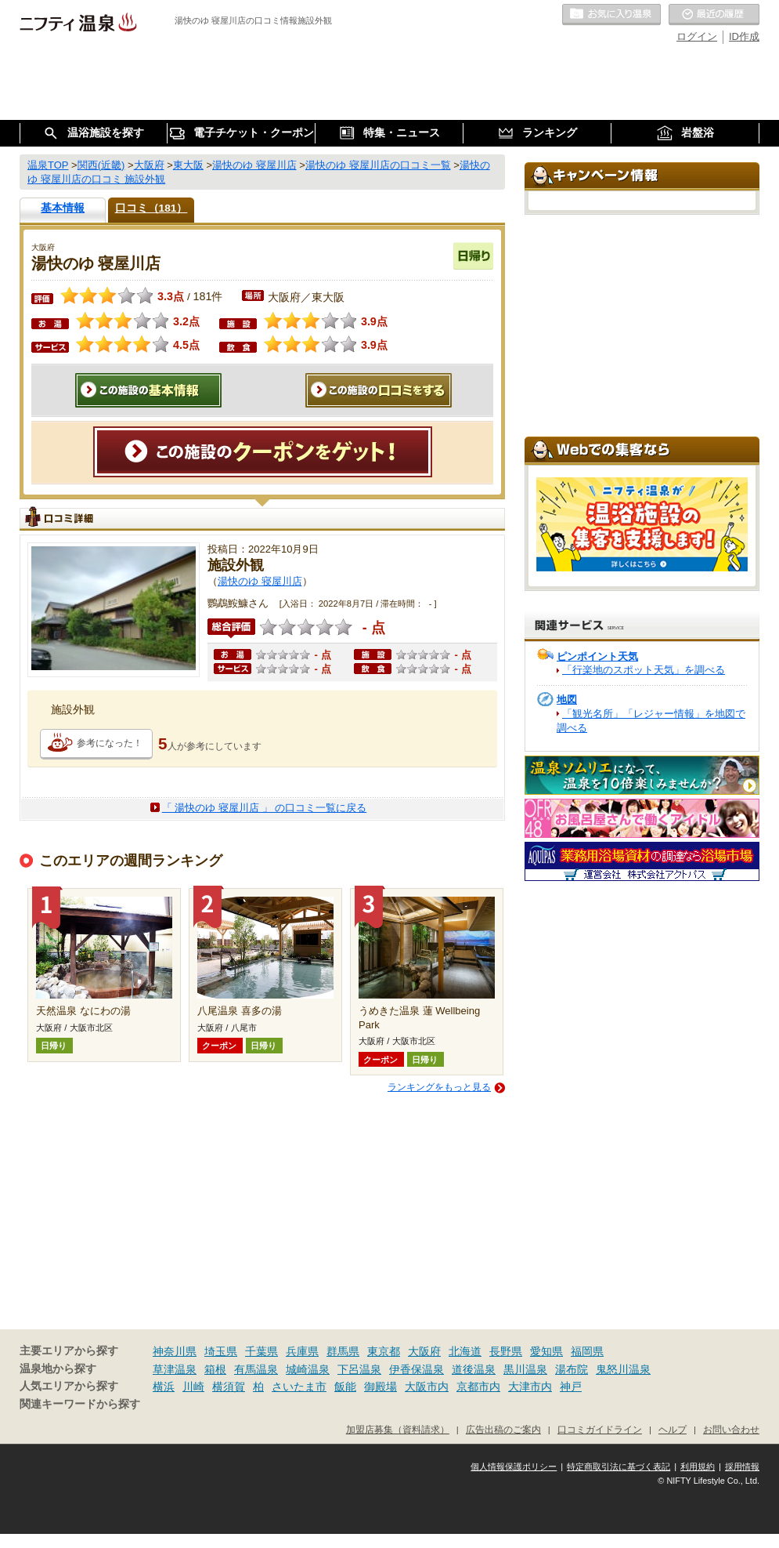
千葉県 (261, 1351)
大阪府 (424, 1351)
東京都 (383, 1351)
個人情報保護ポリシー (514, 1466)
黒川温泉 (525, 1369)
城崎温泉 (308, 1369)
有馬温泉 (256, 1369)
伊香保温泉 (416, 1369)
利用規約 (697, 1466)
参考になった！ (109, 743)
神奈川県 (175, 1351)
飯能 (345, 1386)
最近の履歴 (714, 15)
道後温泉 (474, 1369)
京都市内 (478, 1386)
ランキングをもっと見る (439, 1087)
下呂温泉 (359, 1369)
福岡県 (587, 1351)
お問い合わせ (731, 1429)
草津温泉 (175, 1369)
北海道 (465, 1351)
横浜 (164, 1386)
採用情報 (742, 1466)
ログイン (696, 36)
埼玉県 (220, 1351)
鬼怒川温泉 (623, 1369)
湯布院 (571, 1369)
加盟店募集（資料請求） (397, 1429)
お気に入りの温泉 (611, 15)
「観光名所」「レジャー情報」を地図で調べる (651, 721)
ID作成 (744, 36)
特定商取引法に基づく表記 (618, 1466)
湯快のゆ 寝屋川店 (260, 581)
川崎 (193, 1386)
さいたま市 (299, 1386)
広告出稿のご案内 (503, 1429)
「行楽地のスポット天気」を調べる (643, 670)
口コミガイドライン (599, 1429)
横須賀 (228, 1386)
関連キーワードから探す (80, 1404)
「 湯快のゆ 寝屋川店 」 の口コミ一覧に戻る (264, 808)
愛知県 (546, 1351)
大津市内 (530, 1386)
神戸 (571, 1386)
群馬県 (342, 1351)
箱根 (215, 1369)
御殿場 (380, 1386)
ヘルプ (672, 1429)
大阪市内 (427, 1386)
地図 (567, 699)
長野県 (505, 1351)
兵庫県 (302, 1351)
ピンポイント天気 (597, 656)
